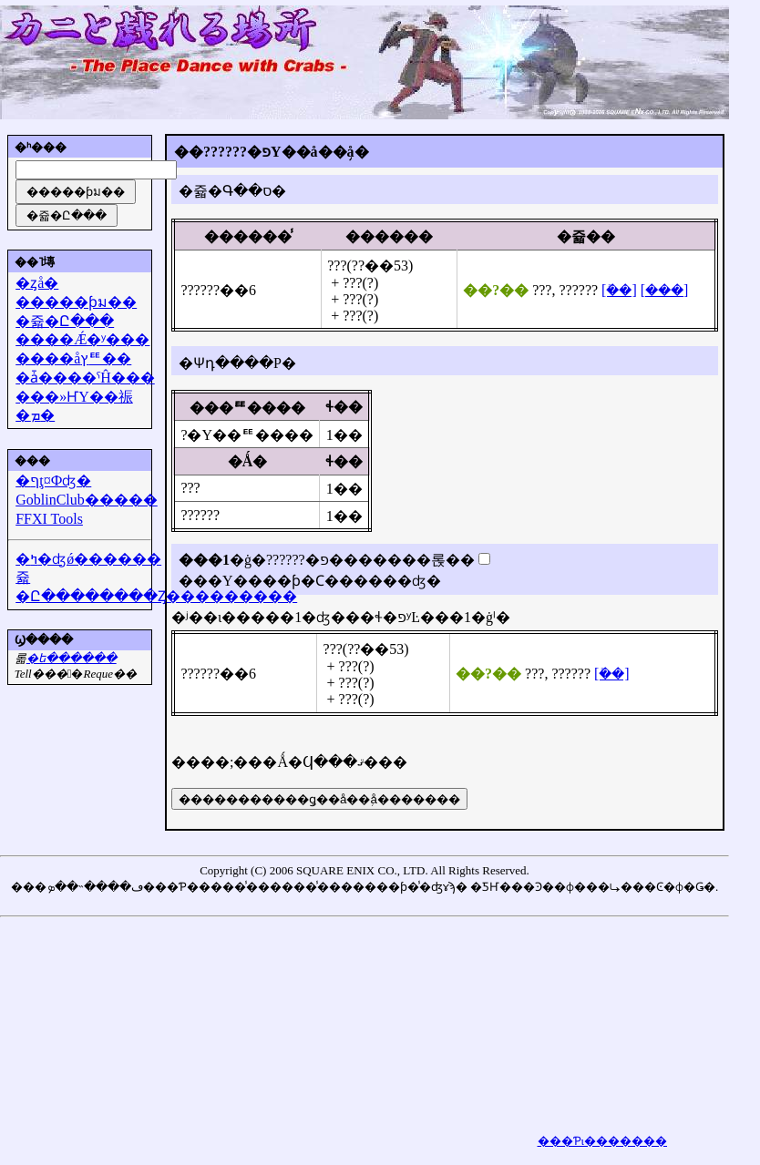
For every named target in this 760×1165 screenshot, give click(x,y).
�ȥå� (36, 283)
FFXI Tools (49, 518)
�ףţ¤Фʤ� (53, 480)
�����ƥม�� (76, 302)
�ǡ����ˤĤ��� (85, 377)
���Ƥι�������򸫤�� (603, 1141)
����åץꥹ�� (73, 358)
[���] (665, 290)
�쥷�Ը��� (64, 321)
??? (541, 290)
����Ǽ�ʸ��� (82, 339)
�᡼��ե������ (71, 658)
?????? (200, 290)
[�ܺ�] (619, 290)
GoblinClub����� (86, 499)
